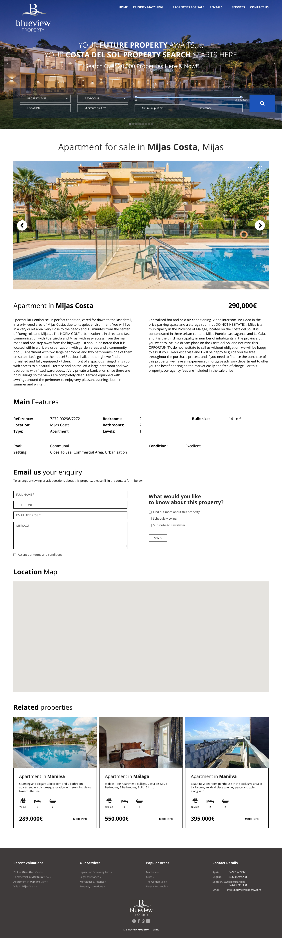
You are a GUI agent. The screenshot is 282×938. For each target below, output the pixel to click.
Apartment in (42, 776)
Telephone (24, 505)
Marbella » (152, 872)
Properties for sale (189, 7)
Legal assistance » (90, 877)
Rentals (216, 7)
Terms (155, 929)
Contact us (259, 7)
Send (158, 538)
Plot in (28, 872)
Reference (205, 108)
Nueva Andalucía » (157, 886)
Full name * (25, 495)
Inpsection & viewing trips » (96, 872)
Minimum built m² (95, 108)
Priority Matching (148, 7)
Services (238, 7)
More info (80, 819)
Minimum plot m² (152, 108)
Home (123, 7)
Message (22, 526)
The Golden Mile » (157, 882)
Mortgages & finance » (93, 882)
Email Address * (28, 515)
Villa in (25, 886)
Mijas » (150, 877)
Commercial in (32, 877)
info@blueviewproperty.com (244, 890)
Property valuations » (92, 886)
